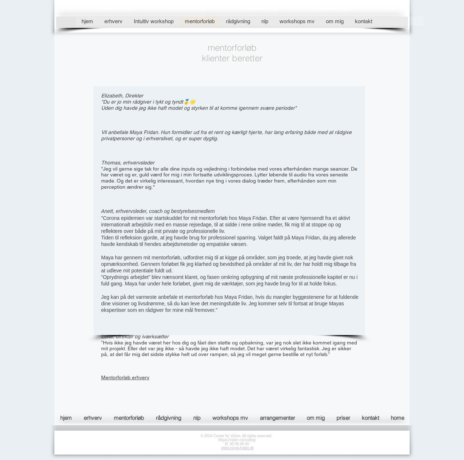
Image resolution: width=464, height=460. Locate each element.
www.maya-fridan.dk (237, 448)
